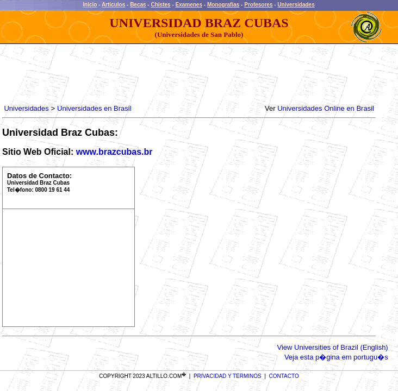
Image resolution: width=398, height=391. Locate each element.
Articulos (113, 5)
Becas (138, 5)
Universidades (295, 5)
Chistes (160, 5)
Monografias (223, 5)
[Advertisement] (200, 74)
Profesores (258, 5)
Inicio (90, 5)
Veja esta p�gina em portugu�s (336, 357)
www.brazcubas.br (114, 151)
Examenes (189, 5)
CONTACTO (284, 376)
